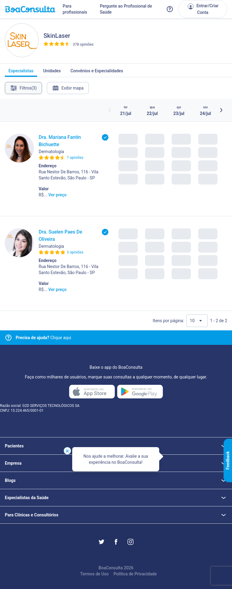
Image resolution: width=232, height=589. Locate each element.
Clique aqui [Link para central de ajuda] (43, 337)
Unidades (52, 72)
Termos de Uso (94, 573)
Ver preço (57, 194)
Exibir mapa (68, 88)
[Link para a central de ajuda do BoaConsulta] (169, 9)
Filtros (23, 88)
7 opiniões (75, 157)
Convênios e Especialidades (97, 72)
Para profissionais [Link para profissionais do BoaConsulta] (75, 9)
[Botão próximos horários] (221, 110)
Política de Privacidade (135, 573)
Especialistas (21, 72)
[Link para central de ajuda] (8, 337)
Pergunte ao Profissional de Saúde (126, 9)
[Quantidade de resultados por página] (197, 320)
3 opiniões (75, 252)
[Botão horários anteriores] (110, 110)
